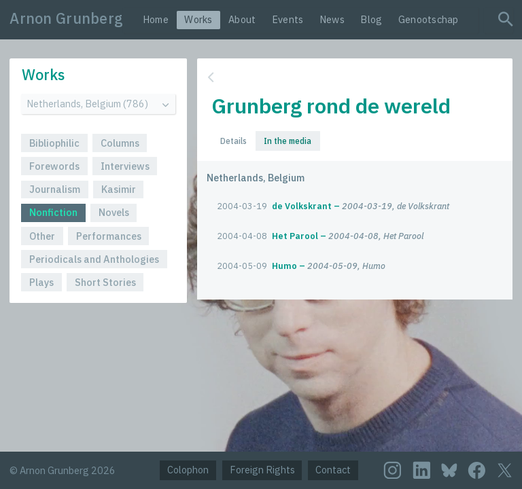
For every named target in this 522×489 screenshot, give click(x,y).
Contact (333, 469)
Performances (108, 236)
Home (156, 19)
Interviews (125, 166)
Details (233, 140)
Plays (41, 282)
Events (288, 19)
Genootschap (428, 19)
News (332, 19)
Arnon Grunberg (66, 18)
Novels (114, 212)
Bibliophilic (54, 143)
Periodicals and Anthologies (94, 259)
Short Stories (105, 282)
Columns (120, 143)
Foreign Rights (262, 469)
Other (42, 236)
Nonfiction (53, 212)
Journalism (54, 189)
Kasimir (118, 189)
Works (198, 19)
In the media (287, 140)
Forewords (54, 166)
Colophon (188, 469)
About (242, 19)
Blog (371, 19)
